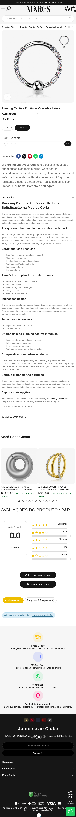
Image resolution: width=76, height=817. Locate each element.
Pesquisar (70, 18)
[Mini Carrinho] (73, 9)
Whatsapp (35, 156)
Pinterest (30, 156)
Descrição (8, 197)
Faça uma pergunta (38, 584)
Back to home (68, 27)
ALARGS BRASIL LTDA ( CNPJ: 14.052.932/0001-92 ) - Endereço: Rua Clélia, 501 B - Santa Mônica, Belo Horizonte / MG (38, 809)
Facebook (18, 156)
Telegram (41, 156)
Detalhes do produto (14, 417)
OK (67, 144)
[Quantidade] (7, 128)
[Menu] (3, 9)
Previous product (65, 27)
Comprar (22, 128)
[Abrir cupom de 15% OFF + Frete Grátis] (70, 798)
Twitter (24, 156)
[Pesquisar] (8, 9)
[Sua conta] (67, 9)
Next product (72, 27)
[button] (19, 501)
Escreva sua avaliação (38, 575)
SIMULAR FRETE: (12, 138)
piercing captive (57, 398)
